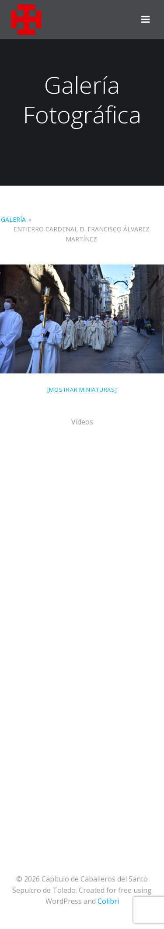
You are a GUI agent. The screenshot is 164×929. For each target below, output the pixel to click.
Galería (13, 219)
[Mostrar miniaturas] (82, 389)
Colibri (108, 901)
